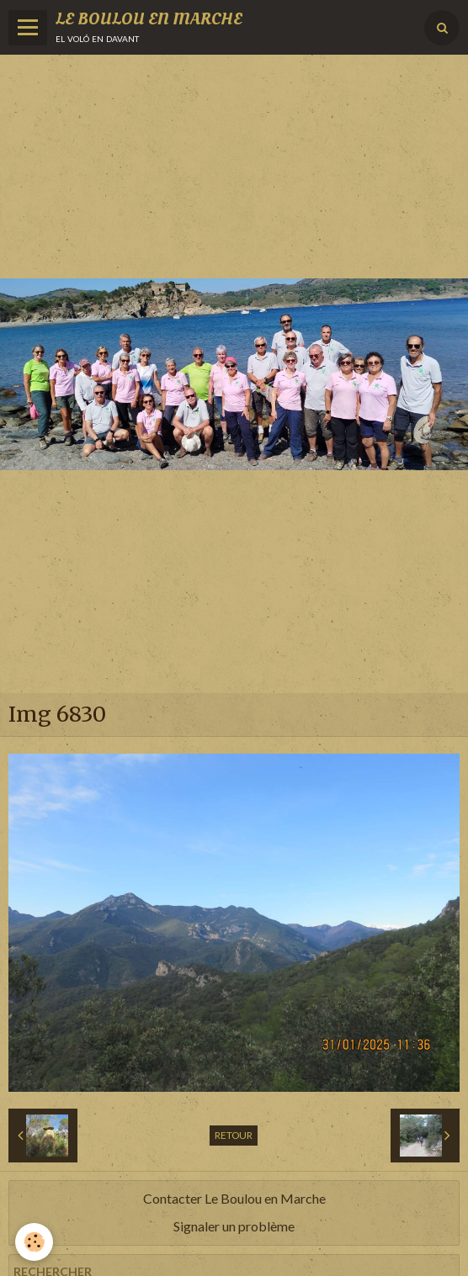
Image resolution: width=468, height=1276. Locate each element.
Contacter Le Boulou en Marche (234, 1198)
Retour (234, 1135)
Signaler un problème (234, 1226)
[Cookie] (34, 1242)
